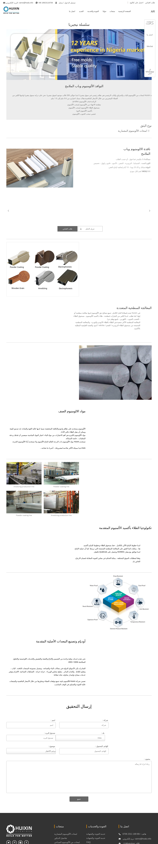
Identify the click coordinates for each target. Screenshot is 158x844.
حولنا (104, 11)
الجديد (81, 11)
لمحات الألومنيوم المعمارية (132, 130)
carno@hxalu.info (26, 3)
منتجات (112, 11)
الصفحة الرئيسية (124, 11)
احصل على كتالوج (136, 3)
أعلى (150, 74)
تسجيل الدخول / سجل (67, 3)
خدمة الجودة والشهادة (95, 834)
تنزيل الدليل (89, 229)
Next (149, 211)
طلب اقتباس (150, 3)
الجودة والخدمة (93, 11)
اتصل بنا (72, 11)
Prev (8, 211)
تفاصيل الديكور (60, 838)
